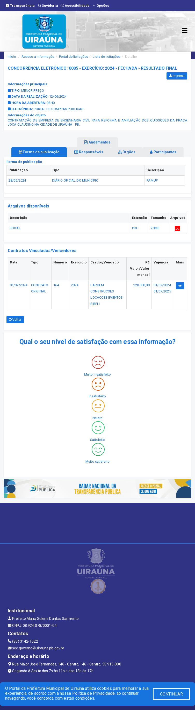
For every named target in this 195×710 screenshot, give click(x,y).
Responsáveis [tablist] (88, 152)
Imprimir (177, 76)
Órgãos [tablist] (127, 152)
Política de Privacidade (93, 693)
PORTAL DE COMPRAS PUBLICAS (58, 109)
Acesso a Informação (37, 57)
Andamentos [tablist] (97, 142)
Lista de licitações (106, 57)
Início (12, 57)
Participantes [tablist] (163, 152)
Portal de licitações (73, 57)
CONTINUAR (171, 694)
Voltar (15, 319)
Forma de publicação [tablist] (39, 152)
